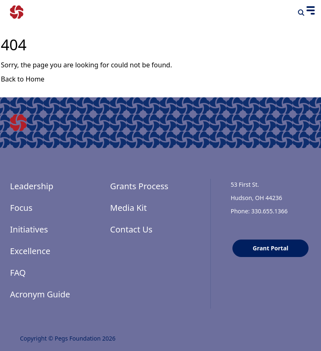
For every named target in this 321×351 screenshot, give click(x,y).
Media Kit (128, 207)
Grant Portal (271, 248)
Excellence (30, 251)
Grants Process (139, 186)
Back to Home (22, 79)
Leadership (31, 186)
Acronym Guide (40, 294)
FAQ (18, 272)
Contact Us (131, 229)
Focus (21, 207)
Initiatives (29, 229)
